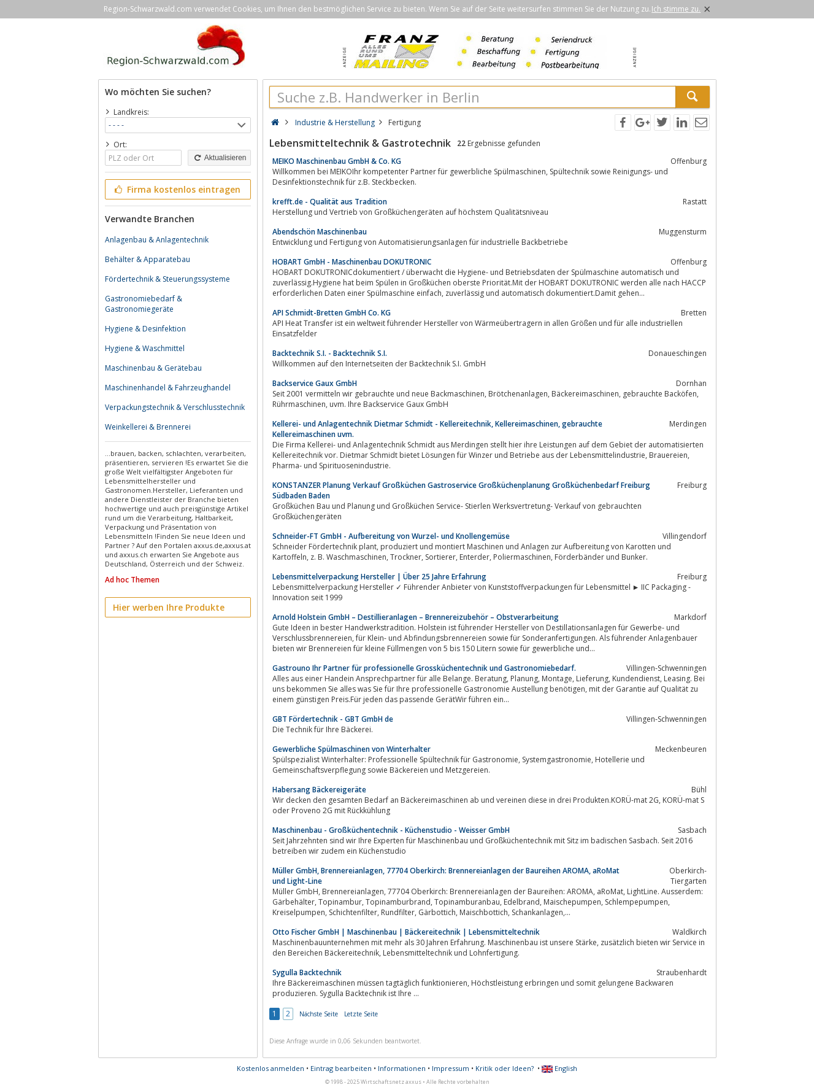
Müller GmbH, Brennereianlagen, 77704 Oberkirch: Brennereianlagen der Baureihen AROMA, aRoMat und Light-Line (446, 875)
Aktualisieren (219, 157)
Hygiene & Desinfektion (145, 328)
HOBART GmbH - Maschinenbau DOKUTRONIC (351, 262)
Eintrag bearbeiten (341, 1068)
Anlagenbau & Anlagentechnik (157, 239)
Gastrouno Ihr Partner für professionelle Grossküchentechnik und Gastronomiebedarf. (424, 668)
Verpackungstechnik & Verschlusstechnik (175, 407)
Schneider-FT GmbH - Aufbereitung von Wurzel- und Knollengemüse (391, 536)
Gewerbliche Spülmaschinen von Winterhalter (351, 749)
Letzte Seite (361, 1014)
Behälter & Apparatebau (147, 259)
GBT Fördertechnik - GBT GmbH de (332, 719)
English (559, 1068)
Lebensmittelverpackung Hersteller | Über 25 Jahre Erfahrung (379, 576)
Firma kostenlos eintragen (177, 189)
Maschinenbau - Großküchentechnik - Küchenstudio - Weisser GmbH (391, 830)
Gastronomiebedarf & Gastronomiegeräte (143, 303)
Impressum (450, 1068)
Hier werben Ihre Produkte (169, 607)
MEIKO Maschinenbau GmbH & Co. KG (336, 161)
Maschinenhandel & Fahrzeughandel (168, 387)
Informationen (402, 1068)
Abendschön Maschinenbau (319, 231)
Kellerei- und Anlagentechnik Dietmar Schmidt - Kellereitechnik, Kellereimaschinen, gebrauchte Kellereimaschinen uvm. (437, 429)
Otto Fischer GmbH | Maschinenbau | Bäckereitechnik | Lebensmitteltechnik (406, 932)
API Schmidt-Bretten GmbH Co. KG (331, 312)
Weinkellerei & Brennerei (148, 427)
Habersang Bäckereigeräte (319, 789)
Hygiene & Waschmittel (145, 348)
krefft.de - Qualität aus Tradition (329, 201)
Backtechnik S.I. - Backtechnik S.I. (329, 353)
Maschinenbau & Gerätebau (153, 368)
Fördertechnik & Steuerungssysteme (167, 279)
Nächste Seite (318, 1014)
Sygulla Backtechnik (307, 972)
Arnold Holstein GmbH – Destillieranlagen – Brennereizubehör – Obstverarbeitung (415, 617)
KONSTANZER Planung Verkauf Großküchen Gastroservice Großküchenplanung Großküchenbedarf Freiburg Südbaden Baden (461, 490)
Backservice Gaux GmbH (314, 383)
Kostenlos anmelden (270, 1068)
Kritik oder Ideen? (504, 1068)
